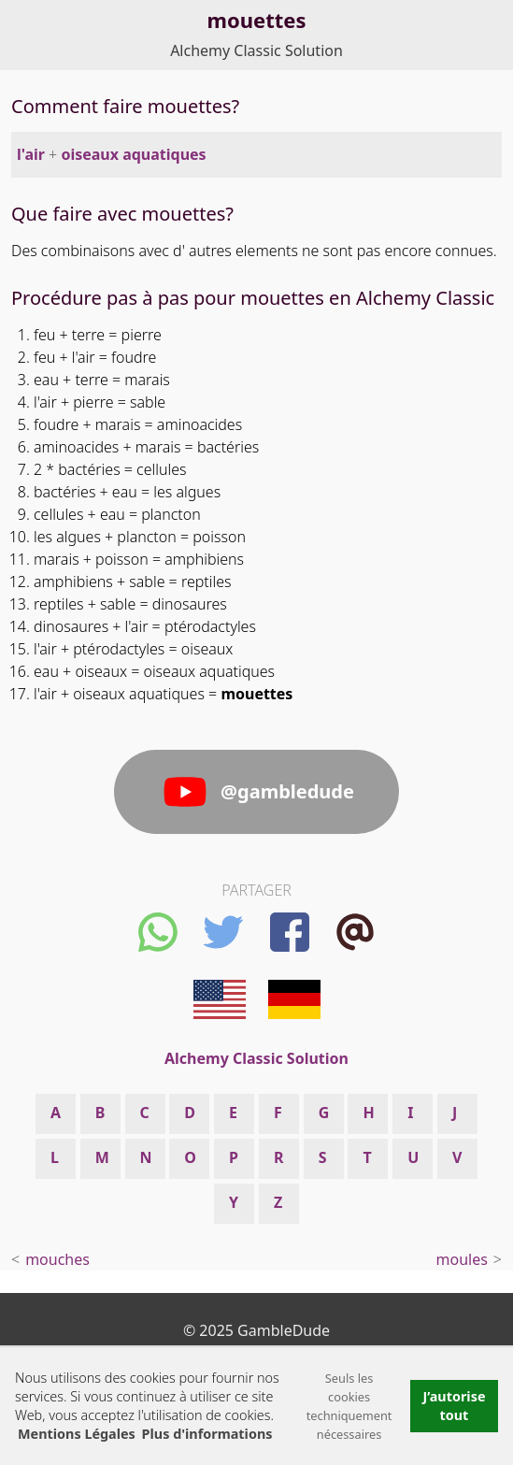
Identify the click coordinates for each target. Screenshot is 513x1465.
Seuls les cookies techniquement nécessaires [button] (349, 1406)
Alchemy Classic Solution (256, 50)
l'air (31, 154)
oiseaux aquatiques (133, 154)
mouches (57, 1259)
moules (462, 1259)
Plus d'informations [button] (207, 1434)
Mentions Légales (76, 1434)
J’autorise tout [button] (453, 1405)
